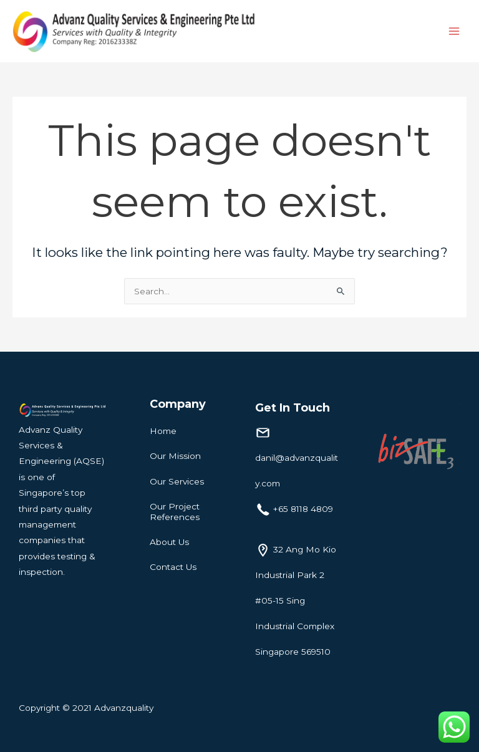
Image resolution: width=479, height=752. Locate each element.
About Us (169, 542)
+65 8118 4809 (303, 509)
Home (163, 431)
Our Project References (175, 511)
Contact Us (173, 567)
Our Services (177, 481)
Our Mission (175, 456)
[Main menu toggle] (454, 31)
